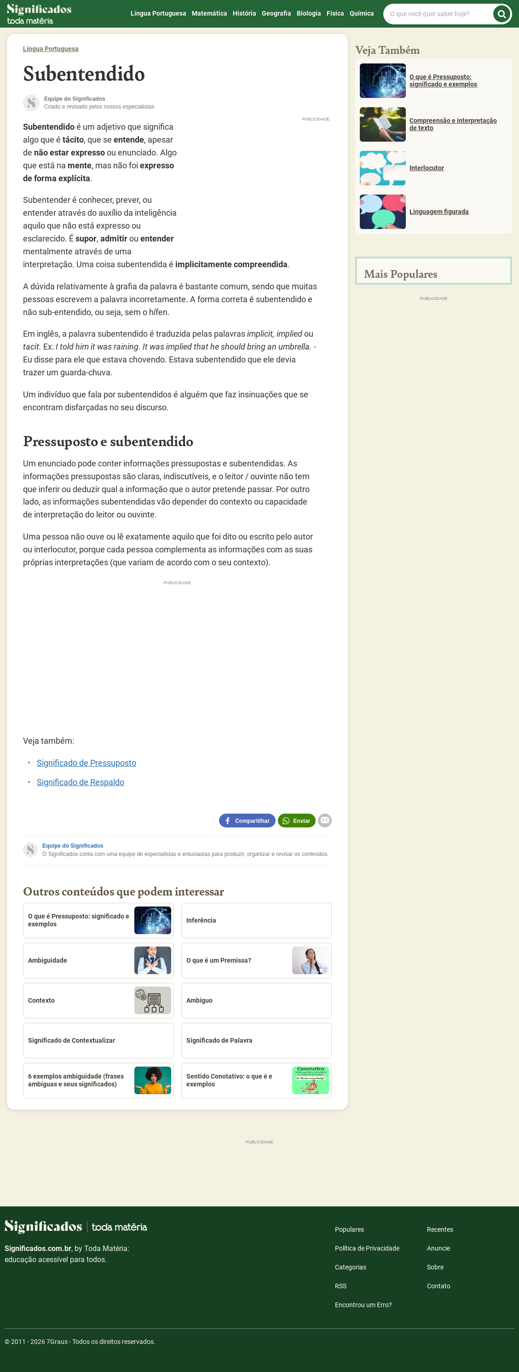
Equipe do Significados (73, 846)
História (244, 13)
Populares (349, 1229)
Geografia (276, 13)
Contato (438, 1286)
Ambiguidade (99, 960)
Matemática (209, 13)
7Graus (57, 1341)
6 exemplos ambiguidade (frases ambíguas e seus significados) (99, 1080)
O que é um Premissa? (257, 960)
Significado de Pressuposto (86, 763)
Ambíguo (199, 1000)
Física (335, 13)
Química (362, 13)
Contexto (99, 1000)
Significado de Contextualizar (71, 1040)
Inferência (201, 920)
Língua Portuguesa (158, 13)
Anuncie (438, 1248)
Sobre (435, 1267)
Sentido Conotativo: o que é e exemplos (257, 1080)
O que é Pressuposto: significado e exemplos (99, 920)
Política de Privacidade (367, 1248)
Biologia (309, 13)
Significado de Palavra (219, 1040)
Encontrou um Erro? (363, 1305)
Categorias (350, 1267)
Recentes (440, 1229)
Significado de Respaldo (80, 782)
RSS (340, 1286)
